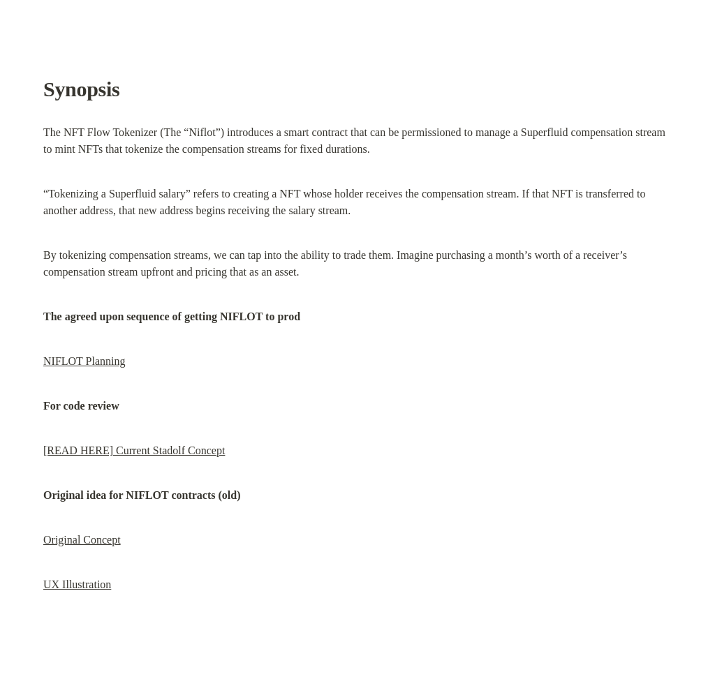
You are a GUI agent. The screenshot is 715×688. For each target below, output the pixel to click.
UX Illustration (77, 584)
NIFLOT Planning (84, 361)
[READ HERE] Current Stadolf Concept (134, 450)
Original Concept (82, 540)
